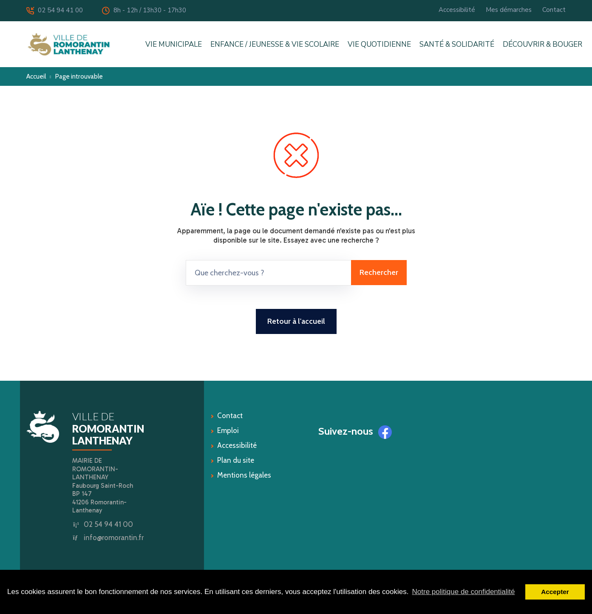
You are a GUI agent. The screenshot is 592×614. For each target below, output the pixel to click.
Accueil (36, 76)
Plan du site (235, 460)
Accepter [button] (555, 591)
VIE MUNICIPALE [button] (173, 44)
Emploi (228, 430)
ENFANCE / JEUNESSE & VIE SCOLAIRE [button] (274, 44)
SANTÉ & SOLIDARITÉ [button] (456, 44)
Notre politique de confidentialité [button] (463, 592)
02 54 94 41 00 (54, 10)
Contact (554, 10)
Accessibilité (457, 10)
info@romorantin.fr (114, 537)
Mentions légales (244, 475)
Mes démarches (509, 10)
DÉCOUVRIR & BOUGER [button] (542, 44)
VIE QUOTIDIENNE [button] (379, 44)
